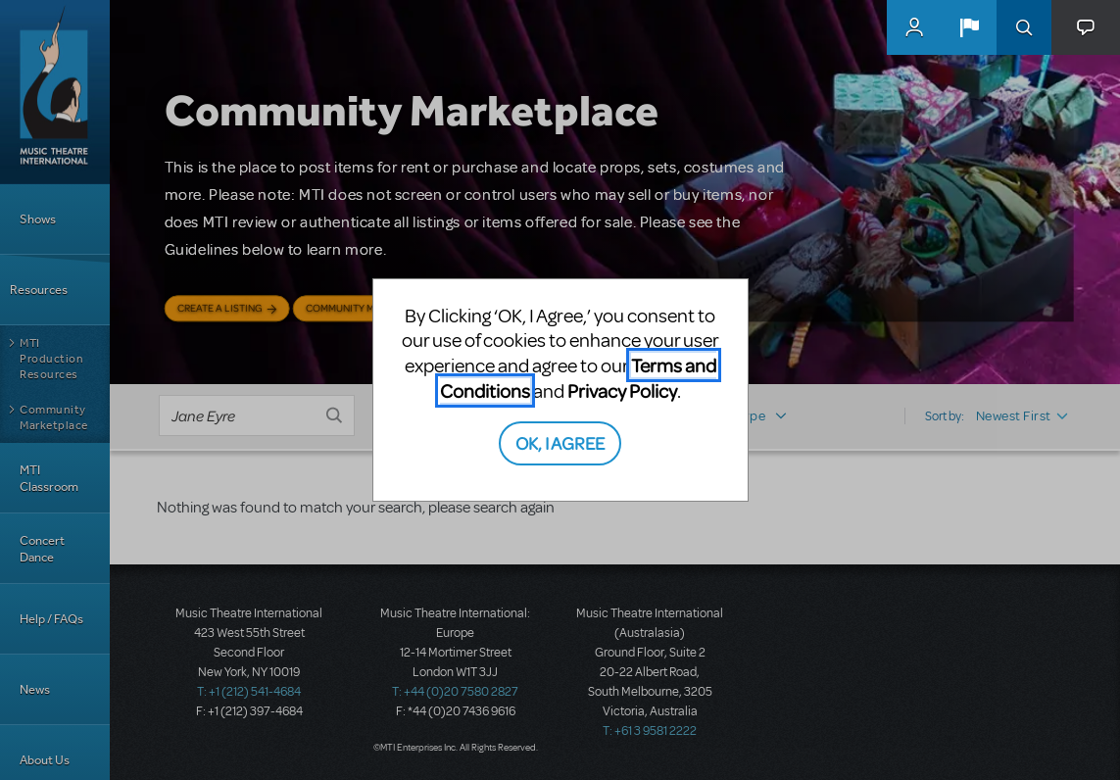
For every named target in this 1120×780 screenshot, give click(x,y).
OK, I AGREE (560, 442)
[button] (969, 27)
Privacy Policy (622, 390)
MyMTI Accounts (914, 27)
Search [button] (1024, 27)
